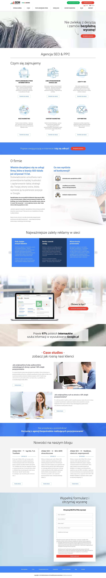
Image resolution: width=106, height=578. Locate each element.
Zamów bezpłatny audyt (73, 2)
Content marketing (69, 8)
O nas (28, 8)
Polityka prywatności (67, 575)
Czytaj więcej (18, 385)
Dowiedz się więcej (24, 96)
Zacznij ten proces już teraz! (78, 308)
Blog (81, 8)
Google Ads (56, 8)
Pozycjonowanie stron (41, 8)
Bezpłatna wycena (88, 2)
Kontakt (90, 8)
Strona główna (17, 8)
